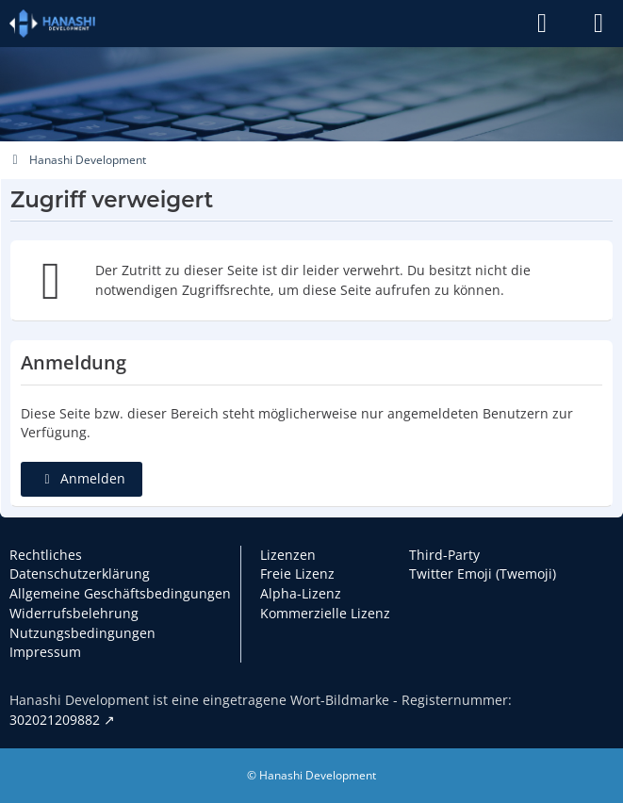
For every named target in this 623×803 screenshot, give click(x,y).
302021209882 (54, 720)
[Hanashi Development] (52, 23)
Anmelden (81, 478)
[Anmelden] (542, 23)
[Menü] (598, 23)
